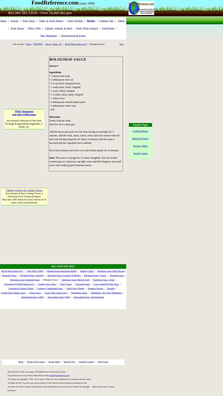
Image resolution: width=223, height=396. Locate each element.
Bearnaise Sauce (117, 275)
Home (3, 21)
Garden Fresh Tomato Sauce (13, 293)
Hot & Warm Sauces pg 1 (76, 44)
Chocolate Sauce (82, 284)
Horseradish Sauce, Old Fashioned (89, 297)
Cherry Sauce (66, 284)
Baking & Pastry (140, 138)
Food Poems (108, 28)
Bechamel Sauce (9, 275)
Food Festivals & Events (73, 35)
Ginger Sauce (35, 293)
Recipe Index (54, 362)
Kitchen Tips (69, 362)
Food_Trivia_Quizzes (87, 28)
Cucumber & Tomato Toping (20, 288)
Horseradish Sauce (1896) (32, 297)
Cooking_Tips (106, 21)
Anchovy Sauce (87, 271)
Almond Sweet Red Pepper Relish (61, 271)
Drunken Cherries (95, 288)
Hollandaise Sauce (79, 293)
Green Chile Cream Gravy (56, 293)
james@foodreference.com (60, 375)
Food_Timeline (75, 21)
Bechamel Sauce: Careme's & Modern (64, 275)
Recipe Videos (140, 146)
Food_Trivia (29, 21)
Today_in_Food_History (51, 21)
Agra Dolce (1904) (35, 271)
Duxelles (111, 288)
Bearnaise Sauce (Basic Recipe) (111, 271)
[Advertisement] (24, 76)
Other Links (103, 362)
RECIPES (38, 44)
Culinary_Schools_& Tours (58, 28)
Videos (121, 21)
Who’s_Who (34, 28)
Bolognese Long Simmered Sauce (25, 280)
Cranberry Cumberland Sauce (50, 288)
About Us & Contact (36, 362)
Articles (14, 21)
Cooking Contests (86, 362)
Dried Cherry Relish (75, 288)
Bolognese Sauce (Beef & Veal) (76, 280)
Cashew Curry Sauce (47, 284)
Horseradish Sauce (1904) (59, 297)
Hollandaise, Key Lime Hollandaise (106, 293)
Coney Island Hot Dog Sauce (106, 284)
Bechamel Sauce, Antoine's (32, 275)
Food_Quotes (17, 28)
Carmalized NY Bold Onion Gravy (19, 284)
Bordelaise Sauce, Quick (103, 280)
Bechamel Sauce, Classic (95, 275)
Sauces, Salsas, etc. (53, 44)
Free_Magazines (49, 35)
